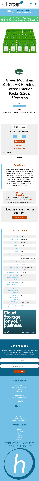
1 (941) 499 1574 (19, 395)
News (19, 413)
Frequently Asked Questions (19, 420)
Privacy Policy (19, 435)
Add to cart (19, 141)
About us (19, 411)
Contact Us (19, 429)
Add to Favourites (19, 148)
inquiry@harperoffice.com (19, 397)
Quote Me (19, 145)
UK (22, 439)
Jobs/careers (19, 433)
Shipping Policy (19, 416)
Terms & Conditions (20, 418)
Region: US (18, 439)
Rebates (19, 437)
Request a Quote (19, 217)
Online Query (19, 431)
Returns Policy (19, 414)
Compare (7, 152)
